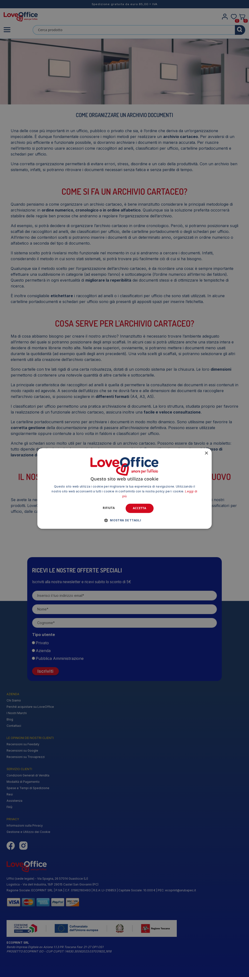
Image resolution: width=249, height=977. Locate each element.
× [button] (206, 453)
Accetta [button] (139, 508)
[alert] (124, 488)
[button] (124, 520)
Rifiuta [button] (109, 508)
